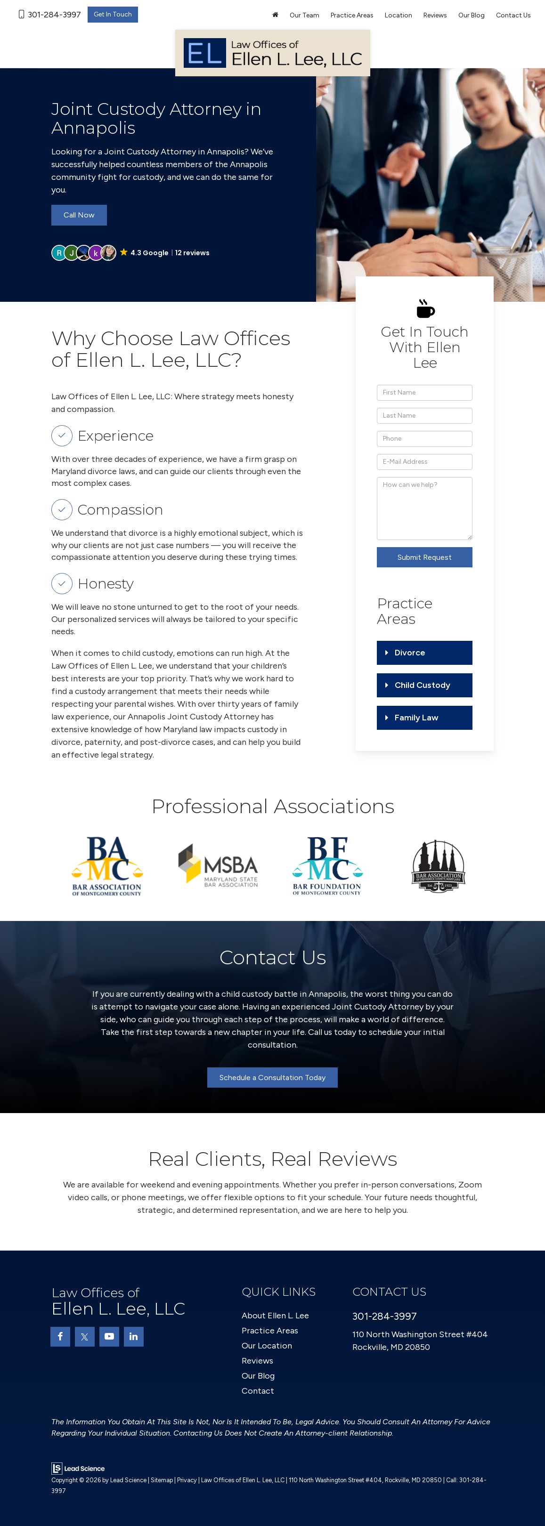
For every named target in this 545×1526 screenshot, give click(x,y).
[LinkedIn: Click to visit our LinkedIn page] (133, 1337)
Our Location (267, 1345)
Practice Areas (270, 1330)
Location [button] (398, 15)
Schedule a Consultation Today (272, 1077)
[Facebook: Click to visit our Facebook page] (60, 1337)
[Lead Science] (78, 1468)
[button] (131, 253)
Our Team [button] (304, 15)
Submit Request (425, 557)
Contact (258, 1391)
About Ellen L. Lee (275, 1315)
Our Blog (471, 15)
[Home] (275, 15)
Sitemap (162, 1480)
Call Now (79, 214)
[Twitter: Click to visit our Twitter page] (84, 1337)
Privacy (187, 1480)
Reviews (435, 15)
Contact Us (513, 15)
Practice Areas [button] (352, 15)
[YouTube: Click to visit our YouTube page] (109, 1337)
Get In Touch (113, 14)
